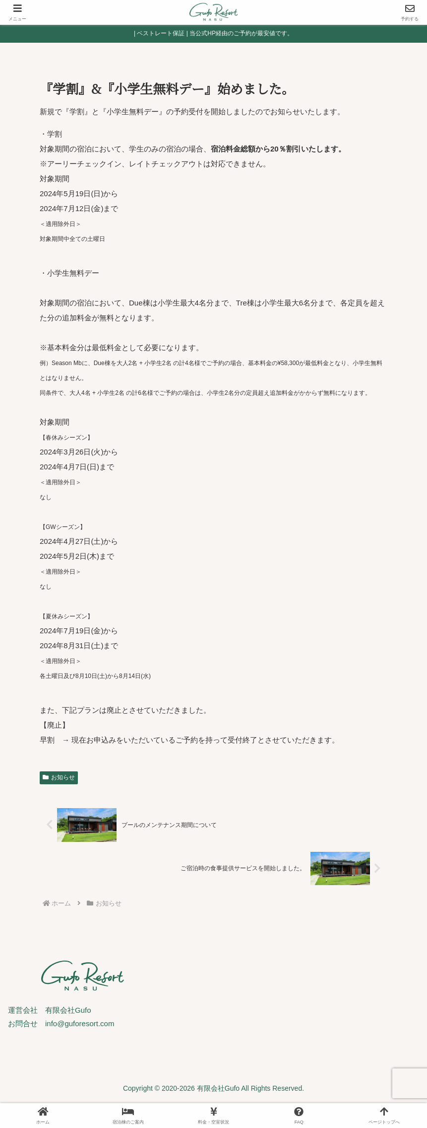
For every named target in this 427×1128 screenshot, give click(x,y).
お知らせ (59, 777)
